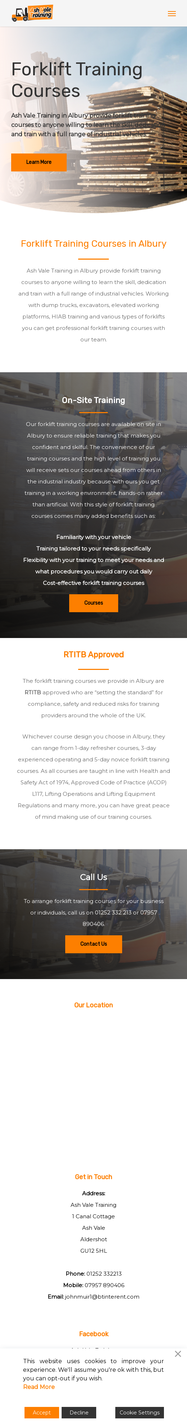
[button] (172, 13)
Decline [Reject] (79, 1412)
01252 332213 (104, 1273)
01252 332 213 (113, 912)
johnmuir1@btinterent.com (102, 1296)
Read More (39, 1387)
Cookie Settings (140, 1412)
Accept (42, 1412)
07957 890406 (104, 1285)
